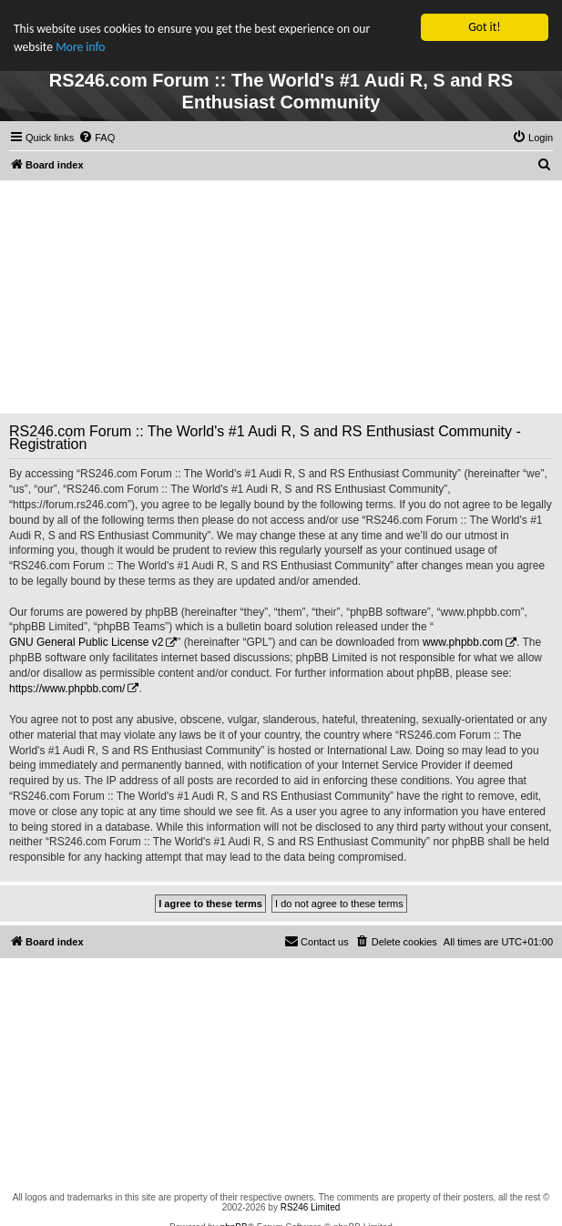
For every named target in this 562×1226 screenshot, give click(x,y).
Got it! (484, 27)
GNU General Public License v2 (86, 642)
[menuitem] (96, 137)
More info (80, 47)
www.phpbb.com (463, 642)
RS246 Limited (311, 1207)
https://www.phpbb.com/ (67, 688)
